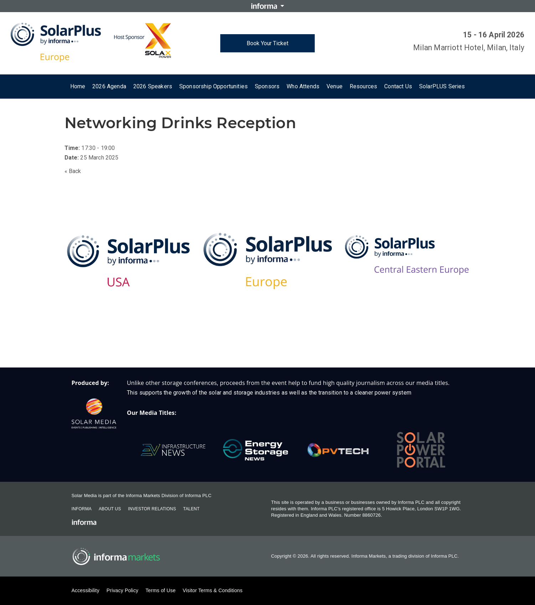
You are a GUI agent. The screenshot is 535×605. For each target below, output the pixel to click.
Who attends (303, 86)
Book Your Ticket (267, 43)
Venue (334, 86)
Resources (363, 86)
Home (78, 86)
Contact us (398, 86)
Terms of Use (160, 590)
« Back (73, 171)
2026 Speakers (152, 86)
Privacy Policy (122, 590)
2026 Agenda (109, 86)
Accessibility (85, 590)
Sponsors (267, 86)
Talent (191, 508)
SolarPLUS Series (442, 86)
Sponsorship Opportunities (213, 86)
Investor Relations (152, 508)
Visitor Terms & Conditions (213, 590)
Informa (82, 508)
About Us (110, 508)
